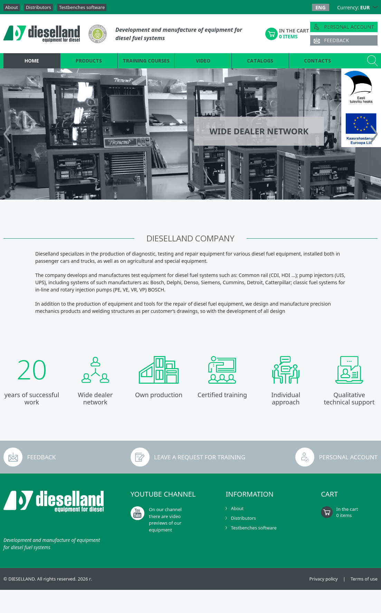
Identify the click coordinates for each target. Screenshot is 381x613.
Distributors (38, 7)
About (11, 7)
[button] (375, 7)
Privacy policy (323, 579)
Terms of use (364, 579)
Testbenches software (82, 7)
